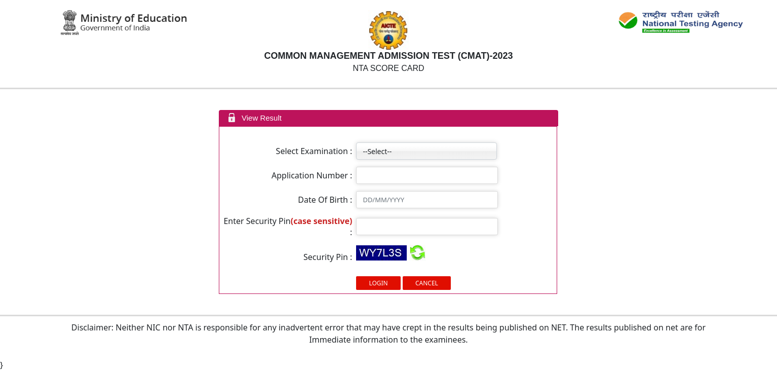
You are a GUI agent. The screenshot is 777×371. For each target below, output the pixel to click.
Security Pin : (327, 257)
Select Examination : (314, 151)
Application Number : (311, 175)
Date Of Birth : (325, 199)
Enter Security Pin (256, 221)
